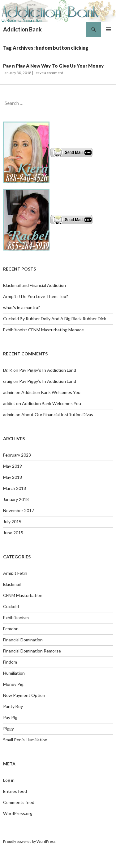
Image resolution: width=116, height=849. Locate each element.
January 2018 (16, 499)
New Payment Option (24, 695)
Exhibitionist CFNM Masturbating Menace (43, 329)
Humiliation (14, 673)
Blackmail (12, 584)
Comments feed (18, 802)
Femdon (11, 628)
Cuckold (11, 606)
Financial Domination (23, 639)
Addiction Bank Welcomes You (50, 392)
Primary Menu (108, 29)
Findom (10, 662)
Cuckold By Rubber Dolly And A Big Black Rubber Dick (54, 318)
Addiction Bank (22, 29)
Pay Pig (10, 717)
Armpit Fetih (15, 573)
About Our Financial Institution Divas (57, 414)
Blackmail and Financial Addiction (34, 285)
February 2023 (17, 455)
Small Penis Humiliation (25, 739)
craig (7, 381)
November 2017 (18, 510)
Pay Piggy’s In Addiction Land (47, 370)
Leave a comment (48, 72)
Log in (9, 780)
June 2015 (13, 532)
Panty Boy (13, 706)
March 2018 (14, 488)
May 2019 (12, 466)
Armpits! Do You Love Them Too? (35, 296)
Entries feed (15, 791)
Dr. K (7, 370)
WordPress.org (17, 813)
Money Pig (13, 684)
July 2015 (12, 521)
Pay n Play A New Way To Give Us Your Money (53, 65)
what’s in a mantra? (21, 307)
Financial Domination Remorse (32, 650)
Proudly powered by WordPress (29, 841)
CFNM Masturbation (22, 595)
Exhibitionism (16, 617)
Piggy (8, 728)
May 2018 (12, 477)
